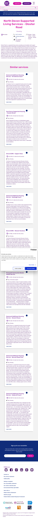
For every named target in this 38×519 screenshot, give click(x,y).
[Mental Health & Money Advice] (8, 503)
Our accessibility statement (10, 483)
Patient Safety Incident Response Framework (14, 496)
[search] (35, 8)
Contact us (6, 474)
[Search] (17, 8)
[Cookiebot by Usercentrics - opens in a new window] (31, 250)
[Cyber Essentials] (30, 507)
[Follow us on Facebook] (11, 470)
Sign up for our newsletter (19, 445)
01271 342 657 (18, 34)
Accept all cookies (31, 268)
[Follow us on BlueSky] (6, 470)
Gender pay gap (7, 494)
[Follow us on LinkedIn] (21, 470)
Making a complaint (8, 481)
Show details (31, 264)
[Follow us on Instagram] (16, 470)
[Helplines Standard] (8, 507)
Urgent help (17, 3)
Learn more (8, 102)
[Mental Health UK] (30, 503)
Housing (6, 10)
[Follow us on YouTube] (32, 470)
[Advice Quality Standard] (19, 507)
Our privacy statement (9, 476)
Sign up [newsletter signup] (30, 455)
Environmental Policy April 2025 (11, 487)
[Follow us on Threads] (27, 470)
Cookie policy (7, 478)
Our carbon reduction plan (10, 485)
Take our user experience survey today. (26, 14)
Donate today (27, 3)
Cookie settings (19, 268)
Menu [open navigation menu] (34, 3)
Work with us (7, 490)
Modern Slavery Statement (10, 492)
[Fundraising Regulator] (19, 503)
